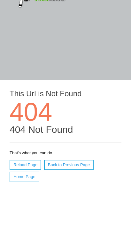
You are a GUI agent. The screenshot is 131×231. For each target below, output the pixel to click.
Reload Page (25, 164)
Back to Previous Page (69, 164)
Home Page (24, 176)
